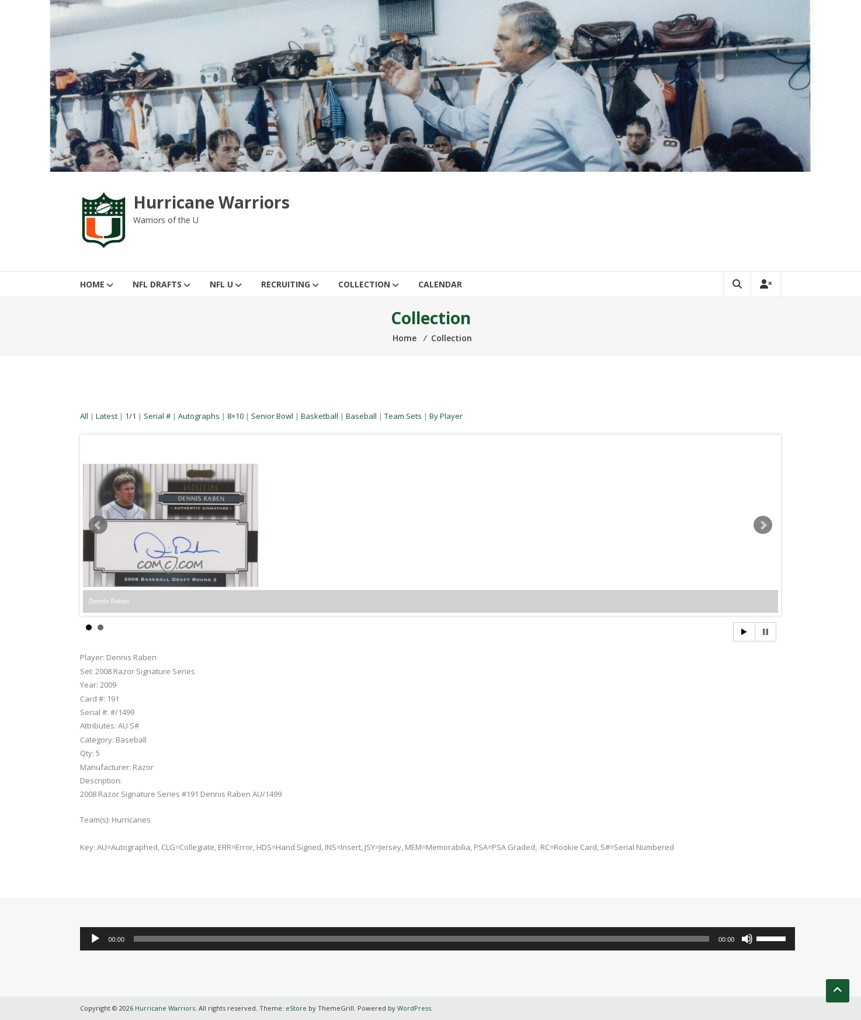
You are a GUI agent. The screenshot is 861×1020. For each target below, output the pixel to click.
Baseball (361, 416)
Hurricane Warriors (211, 202)
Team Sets (403, 416)
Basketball (319, 416)
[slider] (421, 939)
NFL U (221, 284)
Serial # (157, 416)
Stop (765, 632)
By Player (446, 416)
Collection (364, 284)
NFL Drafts (157, 284)
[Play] (95, 939)
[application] (437, 938)
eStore (296, 1008)
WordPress (414, 1008)
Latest (106, 416)
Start (744, 632)
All (84, 416)
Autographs (199, 416)
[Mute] (747, 939)
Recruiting (285, 284)
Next (763, 525)
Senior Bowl (272, 416)
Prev (98, 525)
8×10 (235, 416)
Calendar (440, 284)
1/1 (130, 416)
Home (92, 284)
